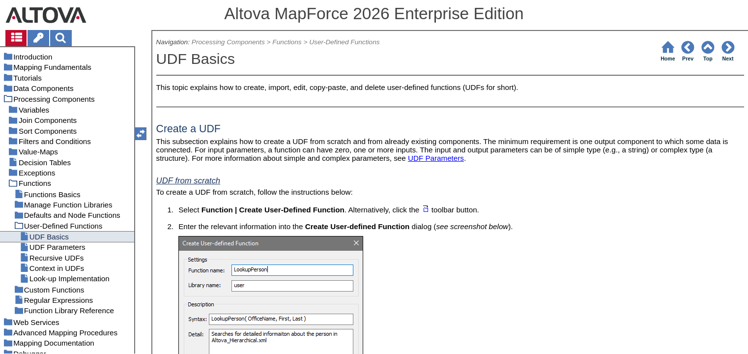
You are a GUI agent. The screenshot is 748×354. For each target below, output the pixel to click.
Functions (286, 42)
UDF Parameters (436, 158)
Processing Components (228, 42)
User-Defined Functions (344, 42)
